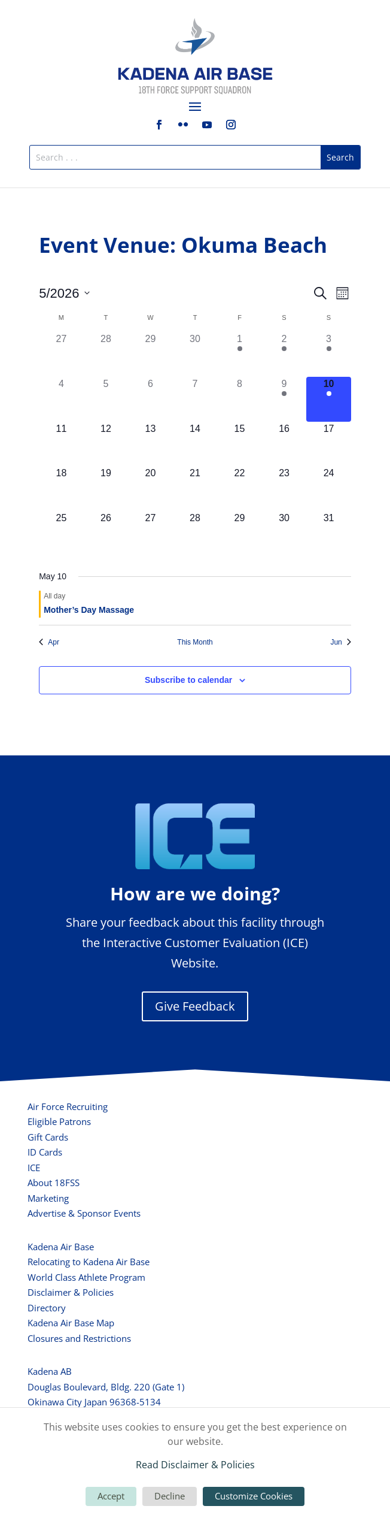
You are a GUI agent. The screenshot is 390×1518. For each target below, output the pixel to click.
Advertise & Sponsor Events (84, 1213)
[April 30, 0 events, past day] (195, 354)
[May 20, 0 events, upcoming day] (150, 488)
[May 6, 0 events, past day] (150, 399)
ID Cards (45, 1152)
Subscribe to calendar (188, 680)
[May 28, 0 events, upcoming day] (195, 533)
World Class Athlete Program (86, 1277)
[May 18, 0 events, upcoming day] (61, 488)
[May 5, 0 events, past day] (106, 399)
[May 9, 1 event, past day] (284, 399)
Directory (47, 1308)
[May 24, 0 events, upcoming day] (328, 488)
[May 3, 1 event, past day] (328, 354)
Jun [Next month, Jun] (340, 642)
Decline (169, 1496)
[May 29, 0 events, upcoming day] (239, 533)
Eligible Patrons (59, 1121)
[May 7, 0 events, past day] (195, 399)
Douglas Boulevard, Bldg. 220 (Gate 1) (106, 1387)
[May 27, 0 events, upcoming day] (150, 533)
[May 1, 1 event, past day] (239, 354)
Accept (111, 1496)
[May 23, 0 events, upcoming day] (284, 488)
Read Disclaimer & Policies (195, 1464)
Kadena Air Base (61, 1247)
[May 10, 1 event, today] (328, 399)
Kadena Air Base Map (71, 1323)
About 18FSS (54, 1183)
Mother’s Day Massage (89, 610)
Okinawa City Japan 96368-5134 (94, 1402)
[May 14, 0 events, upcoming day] (195, 444)
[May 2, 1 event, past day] (284, 354)
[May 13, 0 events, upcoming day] (150, 444)
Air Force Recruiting (68, 1106)
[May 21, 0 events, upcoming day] (195, 488)
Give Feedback (195, 1006)
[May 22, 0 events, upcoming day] (239, 488)
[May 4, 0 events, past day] (61, 399)
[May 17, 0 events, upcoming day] (328, 444)
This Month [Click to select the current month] (194, 642)
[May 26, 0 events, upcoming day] (106, 533)
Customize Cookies (253, 1496)
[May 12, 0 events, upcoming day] (106, 444)
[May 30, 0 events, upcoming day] (284, 533)
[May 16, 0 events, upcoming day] (284, 444)
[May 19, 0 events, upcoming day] (106, 488)
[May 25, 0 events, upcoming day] (61, 533)
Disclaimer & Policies (71, 1292)
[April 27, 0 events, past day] (61, 354)
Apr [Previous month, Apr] (49, 642)
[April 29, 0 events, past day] (150, 354)
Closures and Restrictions (79, 1338)
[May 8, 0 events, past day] (239, 399)
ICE (34, 1168)
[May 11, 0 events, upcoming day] (61, 444)
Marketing (48, 1198)
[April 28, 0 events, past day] (106, 354)
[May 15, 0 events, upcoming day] (239, 444)
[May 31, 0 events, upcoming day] (328, 533)
